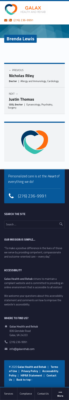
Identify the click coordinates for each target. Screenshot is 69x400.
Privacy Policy (29, 371)
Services (8, 393)
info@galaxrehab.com (21, 349)
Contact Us (43, 393)
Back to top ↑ (24, 380)
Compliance (26, 393)
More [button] (60, 394)
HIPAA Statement (31, 376)
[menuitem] (8, 394)
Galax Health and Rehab (32, 367)
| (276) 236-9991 (18, 20)
